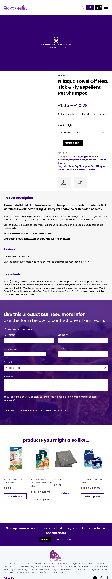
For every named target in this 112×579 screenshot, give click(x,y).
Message (8, 375)
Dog (78, 156)
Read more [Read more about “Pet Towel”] (65, 493)
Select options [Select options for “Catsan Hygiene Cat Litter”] (92, 496)
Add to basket (72, 142)
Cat (73, 156)
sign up (45, 539)
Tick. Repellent (78, 169)
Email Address (12, 349)
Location (63, 334)
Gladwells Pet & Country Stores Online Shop (16, 7)
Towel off (91, 169)
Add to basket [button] (15, 496)
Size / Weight (65, 125)
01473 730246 (60, 410)
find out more (63, 539)
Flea (93, 166)
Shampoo (63, 169)
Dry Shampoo (82, 166)
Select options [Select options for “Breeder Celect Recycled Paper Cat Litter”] (42, 499)
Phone (62, 348)
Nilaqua (100, 166)
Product (8, 362)
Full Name (9, 334)
